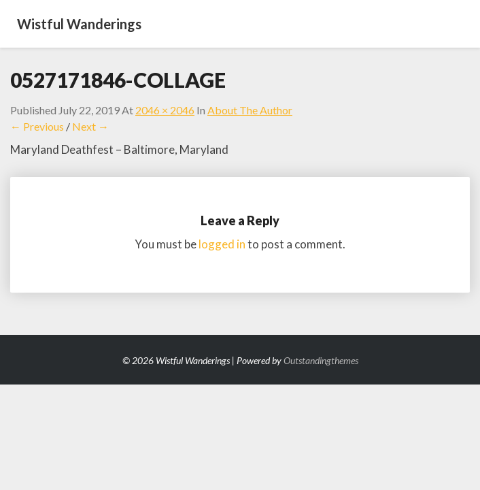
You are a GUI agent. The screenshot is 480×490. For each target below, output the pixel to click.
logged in (222, 244)
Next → (90, 126)
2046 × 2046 (164, 109)
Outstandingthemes (321, 360)
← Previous (37, 126)
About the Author (249, 109)
